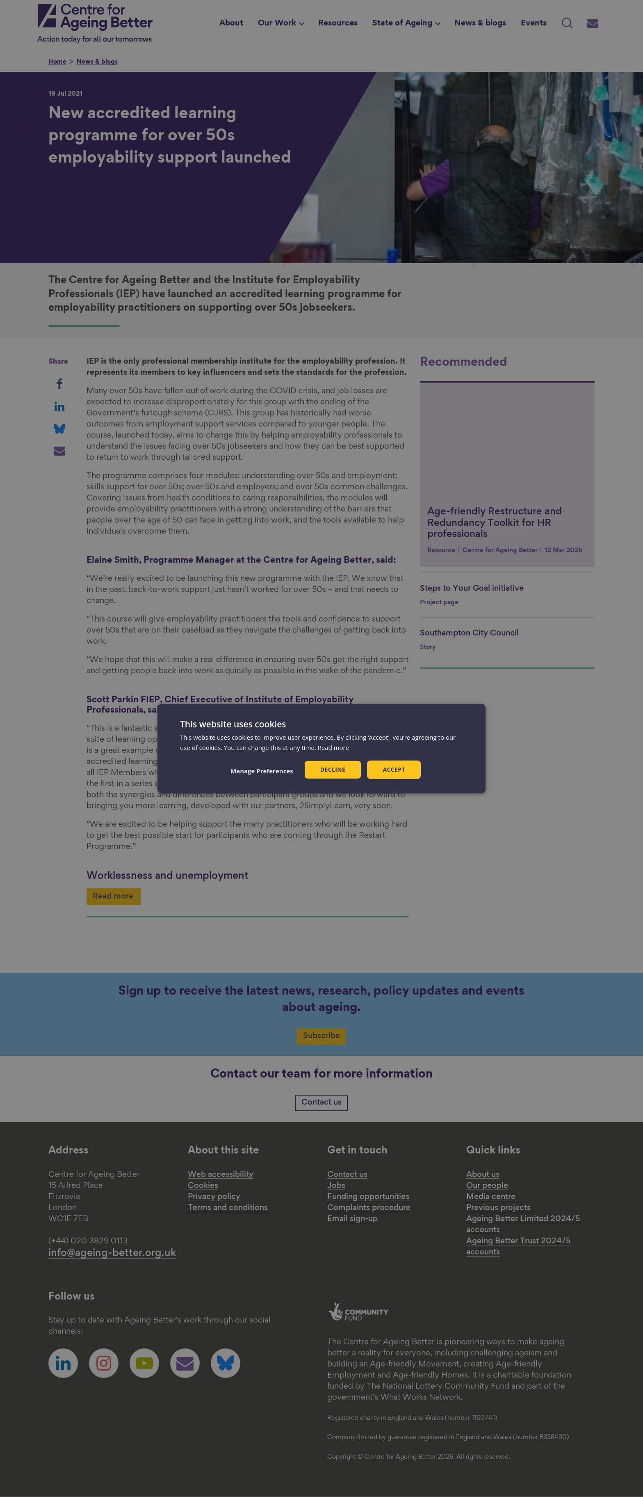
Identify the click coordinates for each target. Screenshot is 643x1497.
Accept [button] (394, 769)
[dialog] (321, 748)
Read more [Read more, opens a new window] (333, 747)
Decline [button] (333, 769)
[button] (261, 771)
